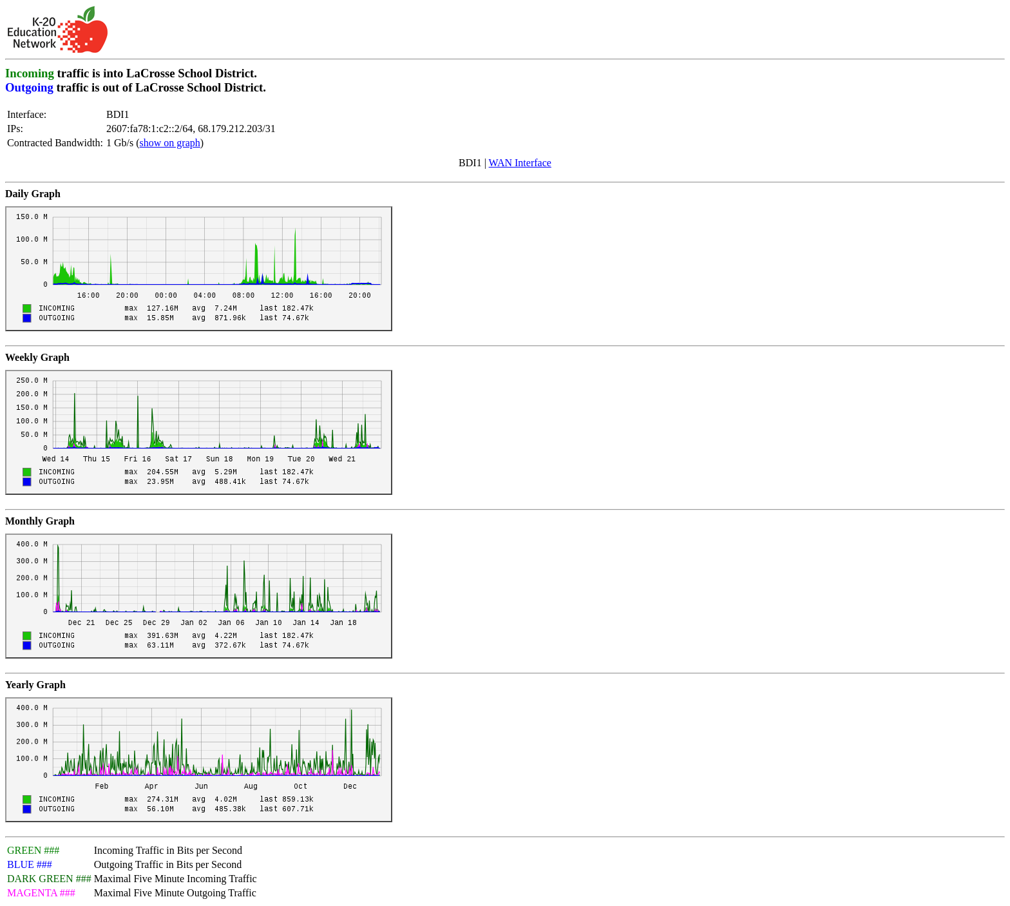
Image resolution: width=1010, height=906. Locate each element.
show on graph (170, 142)
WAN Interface (520, 162)
